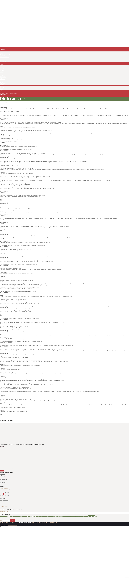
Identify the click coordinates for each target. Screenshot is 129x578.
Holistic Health (2, 478)
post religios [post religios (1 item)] (64, 516)
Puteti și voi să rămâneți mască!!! (7, 469)
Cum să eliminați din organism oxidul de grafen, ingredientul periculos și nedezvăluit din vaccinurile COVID (22, 444)
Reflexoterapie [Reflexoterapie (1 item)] (77, 516)
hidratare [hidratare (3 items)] (30, 516)
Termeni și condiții (34, 522)
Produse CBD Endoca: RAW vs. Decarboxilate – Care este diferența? (11, 509)
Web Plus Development (12, 525)
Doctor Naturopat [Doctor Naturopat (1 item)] (25, 516)
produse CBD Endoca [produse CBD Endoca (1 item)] (69, 516)
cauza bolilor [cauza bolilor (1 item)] (19, 516)
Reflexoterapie (3, 482)
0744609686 (3, 94)
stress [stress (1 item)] (84, 516)
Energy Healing (3, 476)
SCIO (1, 483)
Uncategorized (3, 484)
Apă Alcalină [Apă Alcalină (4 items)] (11, 516)
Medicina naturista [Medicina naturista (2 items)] (54, 516)
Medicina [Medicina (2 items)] (33, 516)
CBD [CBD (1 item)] (22, 516)
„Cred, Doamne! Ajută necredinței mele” (6, 504)
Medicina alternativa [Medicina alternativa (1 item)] (43, 516)
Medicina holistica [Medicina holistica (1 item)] (48, 516)
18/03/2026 (6, 501)
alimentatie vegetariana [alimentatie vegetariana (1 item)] (3, 516)
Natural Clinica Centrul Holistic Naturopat (8, 522)
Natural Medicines (3, 479)
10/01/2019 (6, 102)
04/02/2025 (6, 511)
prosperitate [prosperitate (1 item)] (73, 516)
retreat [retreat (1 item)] (80, 516)
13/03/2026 (6, 506)
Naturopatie (2, 480)
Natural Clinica (2, 102)
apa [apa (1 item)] (6, 516)
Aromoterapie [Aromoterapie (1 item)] (16, 516)
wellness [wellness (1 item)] (86, 516)
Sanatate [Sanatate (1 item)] (82, 516)
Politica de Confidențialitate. (51, 522)
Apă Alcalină (2, 474)
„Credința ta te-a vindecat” (4, 500)
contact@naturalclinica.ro (6, 95)
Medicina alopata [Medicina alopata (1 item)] (38, 516)
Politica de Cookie (42, 522)
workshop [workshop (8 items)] (91, 516)
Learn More (2, 446)
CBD (1, 475)
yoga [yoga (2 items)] (96, 516)
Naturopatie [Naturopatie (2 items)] (60, 516)
